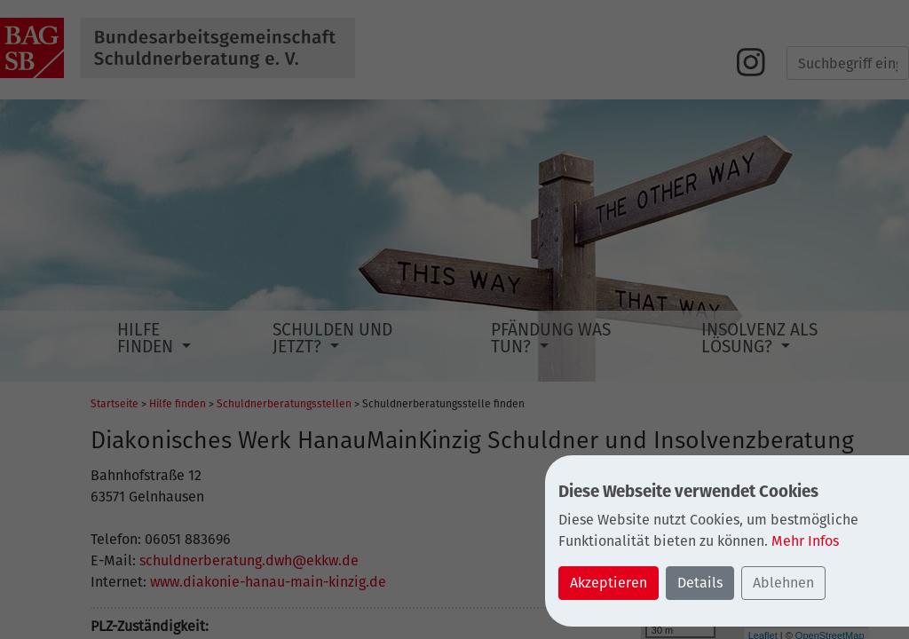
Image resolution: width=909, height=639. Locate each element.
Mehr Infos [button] (805, 540)
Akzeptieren (608, 582)
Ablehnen (783, 582)
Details (700, 582)
